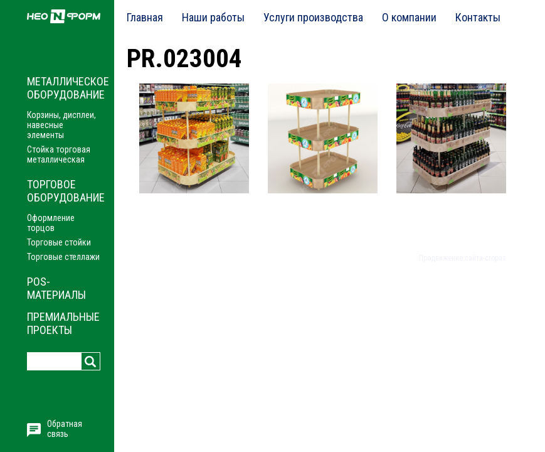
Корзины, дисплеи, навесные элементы (61, 125)
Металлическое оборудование (68, 88)
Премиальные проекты (63, 323)
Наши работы (213, 17)
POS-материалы (56, 288)
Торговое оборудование (66, 191)
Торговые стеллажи (63, 257)
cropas (495, 258)
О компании (409, 17)
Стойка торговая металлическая (58, 154)
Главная (145, 17)
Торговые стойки (59, 242)
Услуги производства (313, 17)
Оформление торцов (51, 223)
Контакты (477, 17)
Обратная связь (64, 429)
